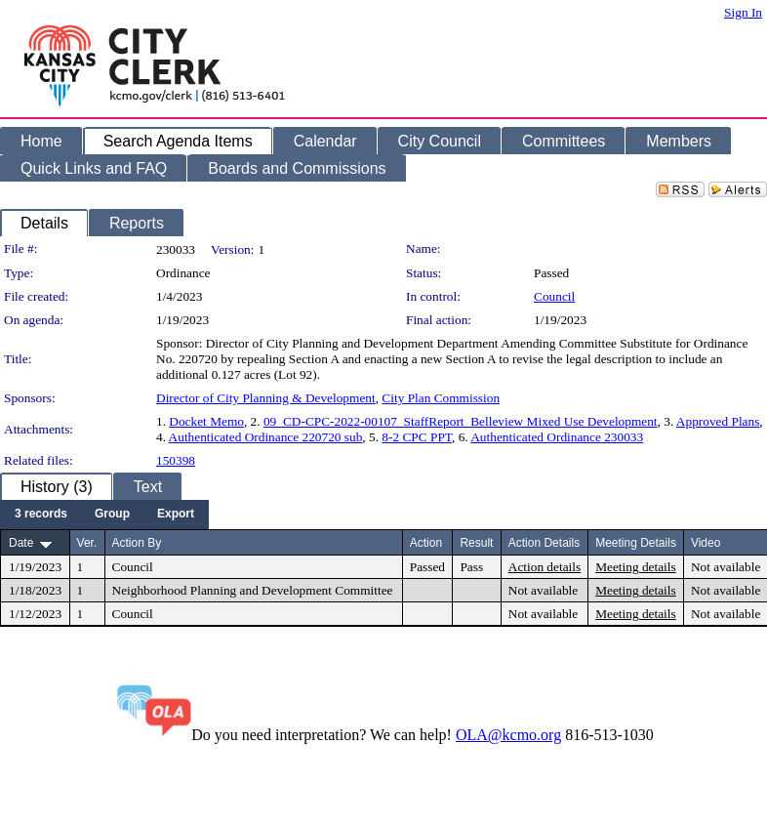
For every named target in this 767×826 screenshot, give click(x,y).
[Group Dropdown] (112, 514)
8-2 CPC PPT (417, 437)
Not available (725, 566)
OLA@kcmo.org (508, 734)
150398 (175, 460)
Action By (137, 543)
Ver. (87, 543)
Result (476, 543)
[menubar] (104, 514)
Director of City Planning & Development (266, 398)
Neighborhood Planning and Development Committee (252, 590)
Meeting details (635, 566)
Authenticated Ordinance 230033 (556, 437)
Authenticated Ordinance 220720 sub (266, 437)
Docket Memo (206, 421)
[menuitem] (41, 514)
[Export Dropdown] (175, 514)
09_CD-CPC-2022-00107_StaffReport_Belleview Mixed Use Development (460, 421)
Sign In (743, 12)
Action (426, 543)
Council (554, 296)
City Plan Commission (441, 398)
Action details (544, 566)
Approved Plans (718, 421)
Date (21, 543)
